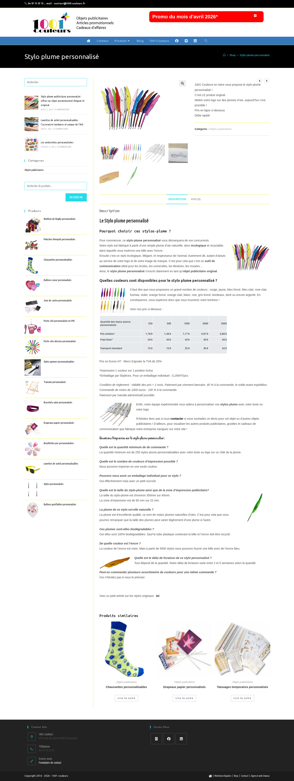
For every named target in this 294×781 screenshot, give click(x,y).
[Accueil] (224, 56)
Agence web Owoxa (260, 775)
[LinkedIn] (181, 738)
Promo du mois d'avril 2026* (185, 17)
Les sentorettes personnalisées (57, 143)
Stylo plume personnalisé (255, 56)
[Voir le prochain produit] (267, 82)
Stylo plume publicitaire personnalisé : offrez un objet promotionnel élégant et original (63, 101)
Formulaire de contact (50, 762)
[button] (206, 16)
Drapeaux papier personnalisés (184, 688)
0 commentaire (62, 111)
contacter (176, 419)
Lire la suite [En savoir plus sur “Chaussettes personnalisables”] (126, 699)
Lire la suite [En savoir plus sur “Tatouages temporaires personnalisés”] (242, 699)
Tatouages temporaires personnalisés (242, 688)
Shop (236, 775)
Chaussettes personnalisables (126, 688)
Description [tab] (177, 200)
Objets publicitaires (220, 130)
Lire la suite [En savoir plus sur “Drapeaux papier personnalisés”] (184, 699)
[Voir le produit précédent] (259, 82)
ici (157, 596)
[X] (156, 738)
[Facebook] (168, 738)
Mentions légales (223, 775)
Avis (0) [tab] (195, 200)
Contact (244, 775)
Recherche (76, 198)
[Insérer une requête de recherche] (55, 83)
